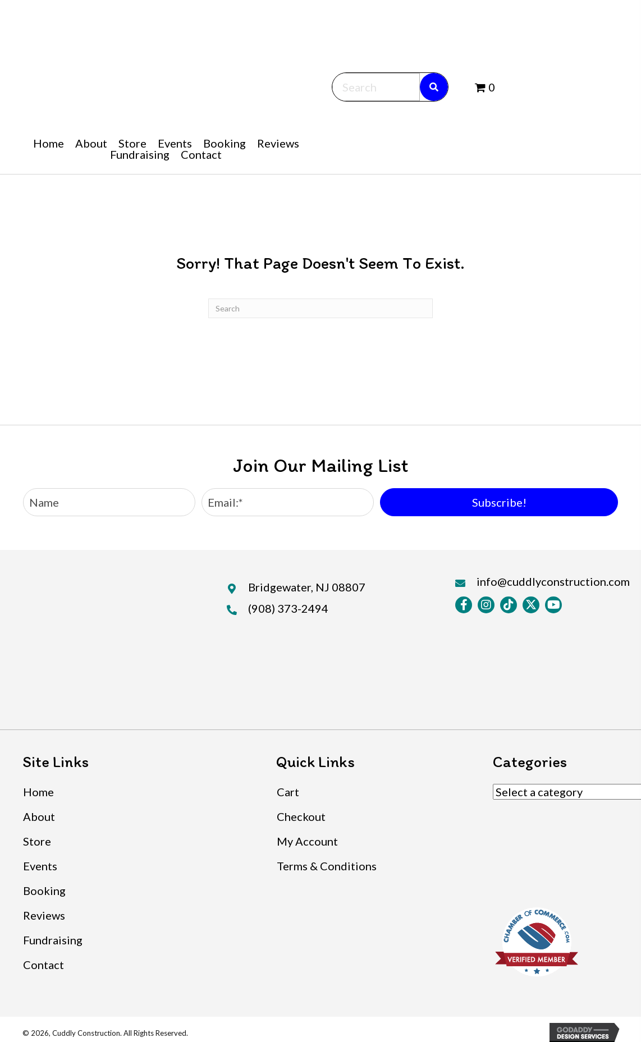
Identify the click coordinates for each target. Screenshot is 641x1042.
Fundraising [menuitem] (53, 940)
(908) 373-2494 (288, 608)
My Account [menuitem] (307, 841)
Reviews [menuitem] (44, 915)
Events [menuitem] (40, 866)
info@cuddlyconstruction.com (553, 581)
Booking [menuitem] (44, 890)
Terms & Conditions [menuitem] (327, 866)
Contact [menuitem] (43, 964)
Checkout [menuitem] (301, 816)
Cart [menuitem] (288, 791)
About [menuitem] (39, 816)
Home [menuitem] (38, 791)
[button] (499, 502)
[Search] (320, 308)
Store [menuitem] (37, 841)
